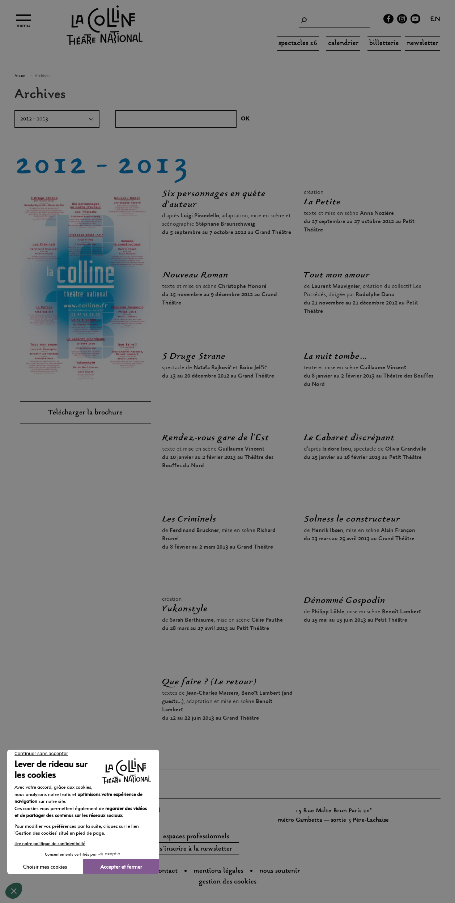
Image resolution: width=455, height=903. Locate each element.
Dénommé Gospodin (344, 600)
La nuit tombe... (335, 356)
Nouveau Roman (195, 275)
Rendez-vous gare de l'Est (215, 438)
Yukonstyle (185, 609)
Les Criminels (189, 519)
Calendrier (343, 43)
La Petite (322, 202)
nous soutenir (279, 871)
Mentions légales (218, 871)
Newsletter (422, 43)
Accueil (20, 75)
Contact (166, 871)
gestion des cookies (227, 882)
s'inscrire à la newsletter (196, 849)
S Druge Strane (194, 356)
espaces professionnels (196, 836)
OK (245, 118)
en (435, 20)
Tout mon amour (337, 275)
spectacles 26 (297, 43)
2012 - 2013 (34, 118)
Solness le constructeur (352, 519)
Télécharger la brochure (85, 412)
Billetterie (384, 43)
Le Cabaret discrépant (349, 438)
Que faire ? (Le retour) (209, 682)
